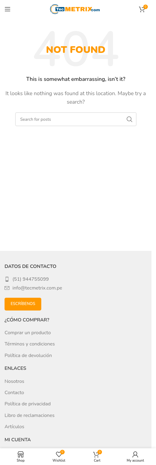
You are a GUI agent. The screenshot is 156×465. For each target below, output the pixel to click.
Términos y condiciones (30, 344)
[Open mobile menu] (8, 9)
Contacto (14, 392)
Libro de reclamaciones (30, 415)
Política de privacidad (28, 404)
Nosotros (14, 381)
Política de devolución (28, 355)
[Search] (76, 119)
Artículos (14, 426)
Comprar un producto (28, 332)
